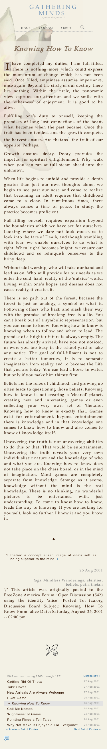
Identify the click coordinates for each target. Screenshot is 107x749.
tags (37, 580)
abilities (94, 580)
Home (26, 28)
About (66, 28)
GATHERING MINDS (53, 10)
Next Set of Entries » (87, 729)
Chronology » (92, 676)
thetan (97, 585)
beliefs (72, 585)
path (84, 585)
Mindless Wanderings (63, 580)
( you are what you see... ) (53, 18)
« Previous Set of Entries (22, 729)
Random (46, 28)
